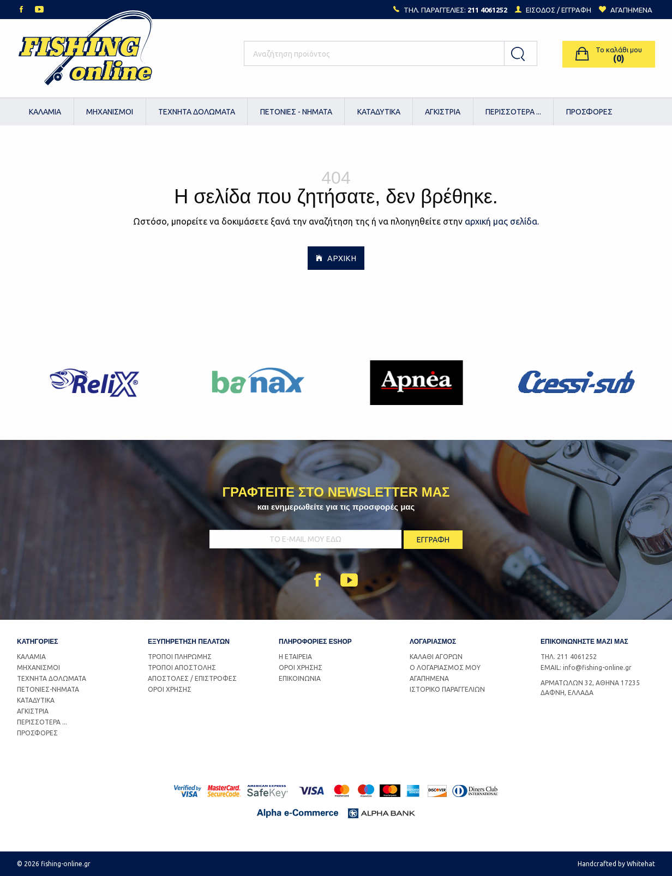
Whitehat (641, 863)
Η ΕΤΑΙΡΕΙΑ (295, 656)
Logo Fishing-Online (85, 54)
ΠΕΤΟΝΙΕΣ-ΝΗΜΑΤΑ (48, 689)
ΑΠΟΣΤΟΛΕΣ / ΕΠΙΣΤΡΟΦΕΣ (192, 678)
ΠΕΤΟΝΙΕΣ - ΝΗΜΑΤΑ (296, 111)
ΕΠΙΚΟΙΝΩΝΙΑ (300, 678)
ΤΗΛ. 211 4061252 (569, 656)
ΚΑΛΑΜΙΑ (45, 111)
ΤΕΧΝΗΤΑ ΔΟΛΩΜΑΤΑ (196, 111)
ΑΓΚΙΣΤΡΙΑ (442, 111)
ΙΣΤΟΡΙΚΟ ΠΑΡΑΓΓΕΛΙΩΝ (447, 689)
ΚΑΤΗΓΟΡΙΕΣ (37, 641)
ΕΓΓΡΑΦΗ (576, 10)
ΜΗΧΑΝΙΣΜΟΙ (109, 111)
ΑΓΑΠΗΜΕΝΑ (429, 678)
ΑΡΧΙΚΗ (336, 258)
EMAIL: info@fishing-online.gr (586, 667)
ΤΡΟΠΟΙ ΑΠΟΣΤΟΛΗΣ (182, 667)
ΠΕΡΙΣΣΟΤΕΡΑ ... (513, 111)
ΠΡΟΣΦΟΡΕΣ (589, 111)
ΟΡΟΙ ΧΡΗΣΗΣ (169, 689)
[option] (97, 382)
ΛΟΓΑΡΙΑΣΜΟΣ (433, 641)
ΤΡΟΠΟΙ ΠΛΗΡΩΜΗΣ (180, 656)
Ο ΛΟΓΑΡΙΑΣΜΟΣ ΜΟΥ (445, 667)
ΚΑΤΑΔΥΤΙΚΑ (378, 111)
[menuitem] (45, 111)
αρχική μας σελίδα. (502, 221)
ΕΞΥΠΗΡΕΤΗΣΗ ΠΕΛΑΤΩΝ (189, 641)
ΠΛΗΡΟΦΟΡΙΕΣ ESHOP (315, 641)
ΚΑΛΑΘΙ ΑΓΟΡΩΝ (436, 656)
